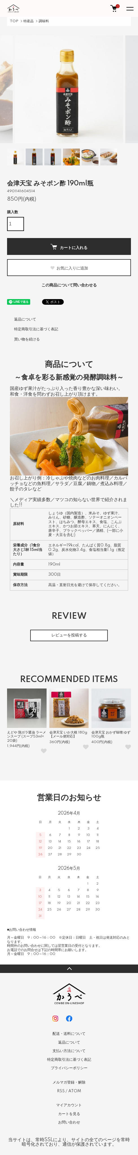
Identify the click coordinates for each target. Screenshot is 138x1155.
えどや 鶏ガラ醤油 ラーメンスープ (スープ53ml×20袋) (26, 737)
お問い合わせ (69, 1122)
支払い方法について (69, 1051)
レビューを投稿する (69, 635)
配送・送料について (69, 1034)
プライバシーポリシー (69, 1068)
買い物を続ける (27, 339)
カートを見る (69, 1114)
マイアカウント (69, 1105)
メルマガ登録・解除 (69, 1082)
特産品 (28, 21)
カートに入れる (69, 247)
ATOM (74, 1091)
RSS (61, 1091)
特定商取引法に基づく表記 (36, 329)
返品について (25, 319)
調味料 (44, 21)
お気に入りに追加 (69, 268)
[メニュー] (129, 8)
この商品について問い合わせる (69, 285)
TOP (14, 21)
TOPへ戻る (69, 969)
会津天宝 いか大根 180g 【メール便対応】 (68, 734)
